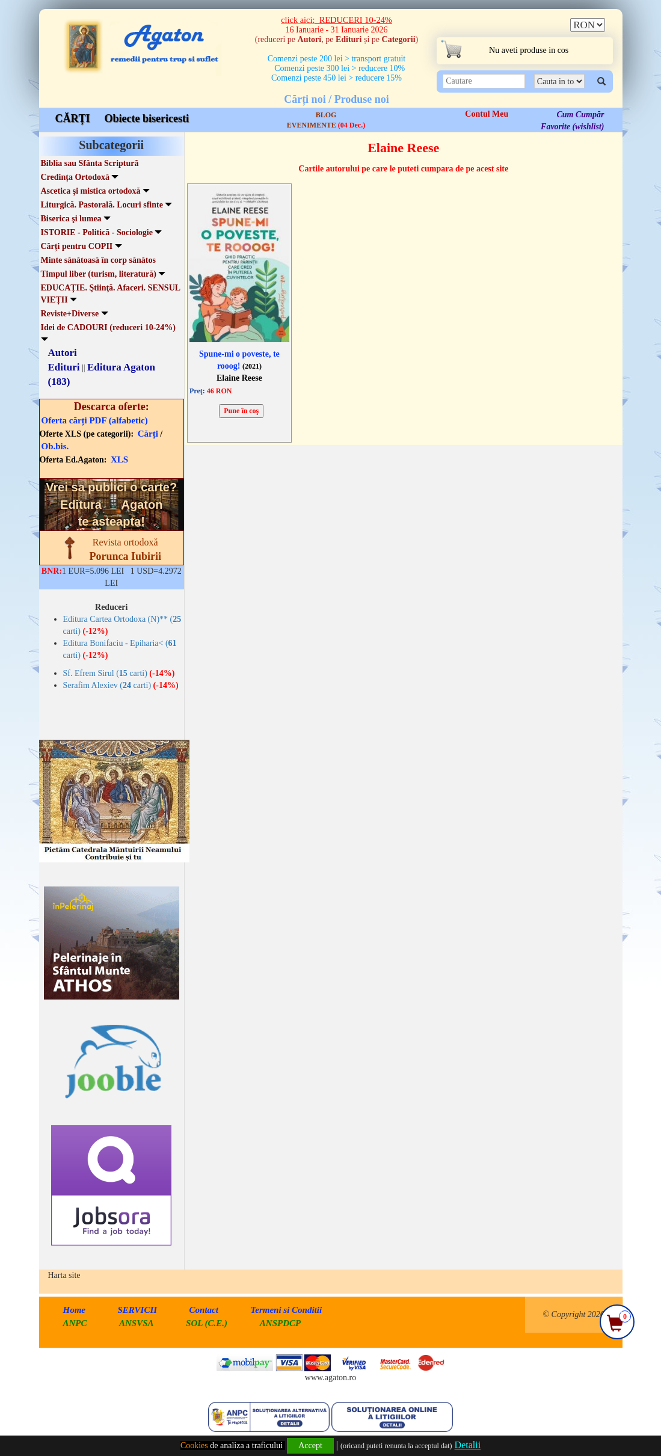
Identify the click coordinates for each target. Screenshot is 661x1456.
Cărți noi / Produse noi (336, 99)
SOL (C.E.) (208, 1323)
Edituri (64, 367)
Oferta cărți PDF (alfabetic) (95, 420)
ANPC (75, 1323)
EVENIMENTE (326, 125)
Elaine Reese (239, 377)
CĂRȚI (72, 118)
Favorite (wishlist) (572, 126)
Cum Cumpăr (580, 114)
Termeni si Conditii (286, 1310)
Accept (310, 1445)
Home (74, 1310)
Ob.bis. (55, 446)
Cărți (148, 433)
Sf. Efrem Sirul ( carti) (119, 673)
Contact (203, 1310)
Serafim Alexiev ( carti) (121, 685)
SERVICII (138, 1310)
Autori (62, 352)
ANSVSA (136, 1323)
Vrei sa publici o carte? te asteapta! (111, 504)
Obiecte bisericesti (147, 118)
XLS (119, 459)
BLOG (326, 115)
